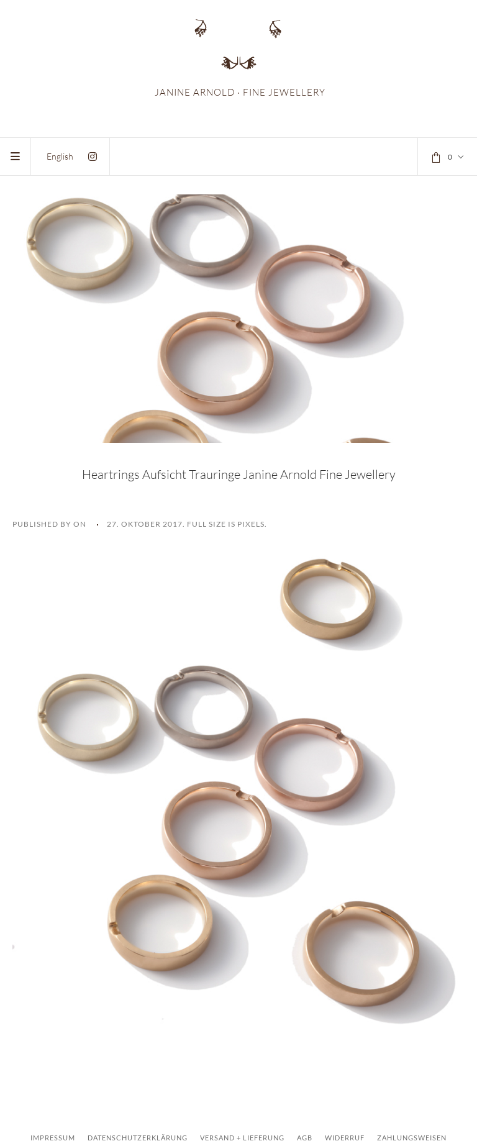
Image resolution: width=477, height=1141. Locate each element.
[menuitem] (60, 156)
